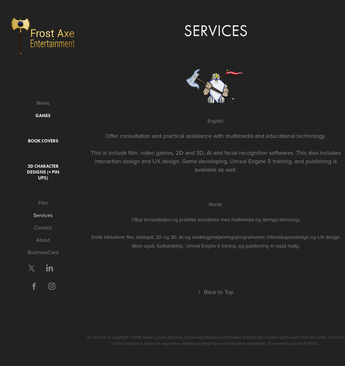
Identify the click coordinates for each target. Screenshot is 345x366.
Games (43, 115)
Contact (43, 227)
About (43, 239)
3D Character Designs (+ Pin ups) (43, 172)
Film (43, 202)
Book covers (43, 141)
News (43, 102)
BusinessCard (43, 252)
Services (43, 215)
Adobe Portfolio (305, 343)
